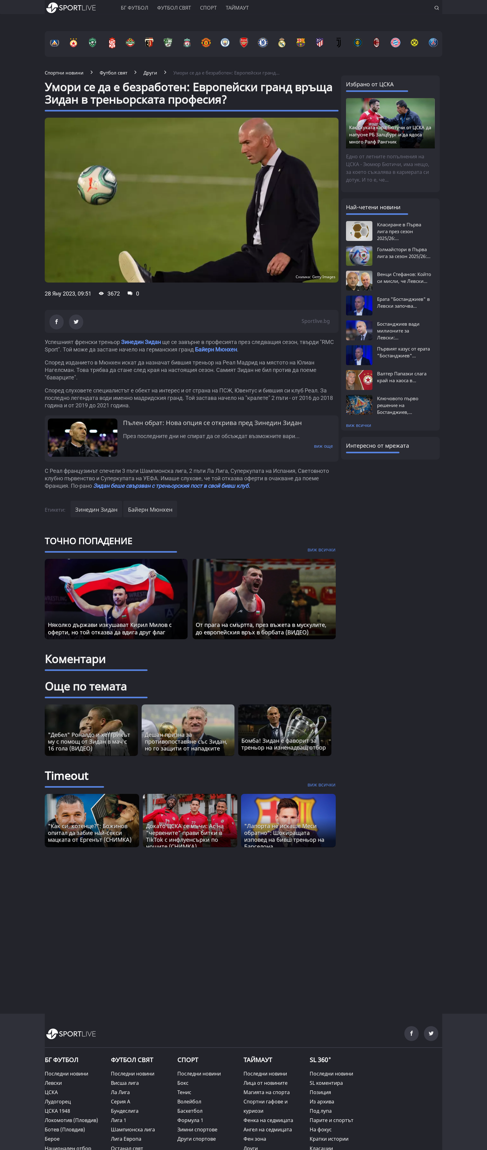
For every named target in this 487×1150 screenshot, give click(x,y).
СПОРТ (187, 1060)
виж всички (358, 425)
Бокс (183, 1083)
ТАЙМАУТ (258, 1060)
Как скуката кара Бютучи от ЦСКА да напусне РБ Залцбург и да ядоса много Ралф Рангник (390, 134)
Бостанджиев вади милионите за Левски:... (398, 331)
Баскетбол (190, 1110)
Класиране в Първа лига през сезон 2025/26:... (399, 231)
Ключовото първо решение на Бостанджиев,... (397, 405)
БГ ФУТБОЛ (134, 7)
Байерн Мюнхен (216, 349)
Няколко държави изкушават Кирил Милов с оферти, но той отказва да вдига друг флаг (110, 628)
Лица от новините (266, 1083)
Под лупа (321, 1110)
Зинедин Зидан (141, 342)
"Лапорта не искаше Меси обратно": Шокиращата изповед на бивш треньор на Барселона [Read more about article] (284, 836)
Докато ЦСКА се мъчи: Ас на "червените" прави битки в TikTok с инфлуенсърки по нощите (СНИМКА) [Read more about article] (185, 836)
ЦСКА (51, 1092)
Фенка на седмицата (268, 1120)
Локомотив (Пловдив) (71, 1120)
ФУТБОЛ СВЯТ (132, 1060)
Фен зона (255, 1138)
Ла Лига (120, 1092)
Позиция (320, 1092)
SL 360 (320, 1059)
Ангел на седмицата (268, 1129)
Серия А (120, 1101)
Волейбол (189, 1101)
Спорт (208, 7)
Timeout (66, 775)
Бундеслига (125, 1110)
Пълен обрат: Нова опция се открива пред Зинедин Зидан (212, 423)
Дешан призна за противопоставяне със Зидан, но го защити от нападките (186, 741)
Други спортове (196, 1138)
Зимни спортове (197, 1129)
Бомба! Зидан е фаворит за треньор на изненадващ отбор (283, 744)
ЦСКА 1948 (57, 1110)
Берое (52, 1138)
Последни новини (66, 1073)
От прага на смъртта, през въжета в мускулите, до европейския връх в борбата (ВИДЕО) (261, 628)
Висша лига (125, 1083)
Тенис (184, 1092)
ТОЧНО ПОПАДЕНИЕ (88, 541)
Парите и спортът (331, 1120)
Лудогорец (58, 1101)
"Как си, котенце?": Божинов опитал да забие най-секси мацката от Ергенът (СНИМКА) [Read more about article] (89, 832)
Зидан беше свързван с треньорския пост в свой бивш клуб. (172, 485)
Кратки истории (329, 1138)
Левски (53, 1083)
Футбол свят (174, 7)
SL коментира (326, 1083)
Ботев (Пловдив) (65, 1129)
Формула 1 (190, 1120)
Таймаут (237, 7)
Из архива (322, 1101)
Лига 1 (118, 1120)
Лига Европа (126, 1138)
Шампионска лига (133, 1129)
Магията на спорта (267, 1092)
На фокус (321, 1129)
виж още (323, 446)
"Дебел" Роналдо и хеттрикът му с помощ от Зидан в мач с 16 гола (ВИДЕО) (89, 741)
